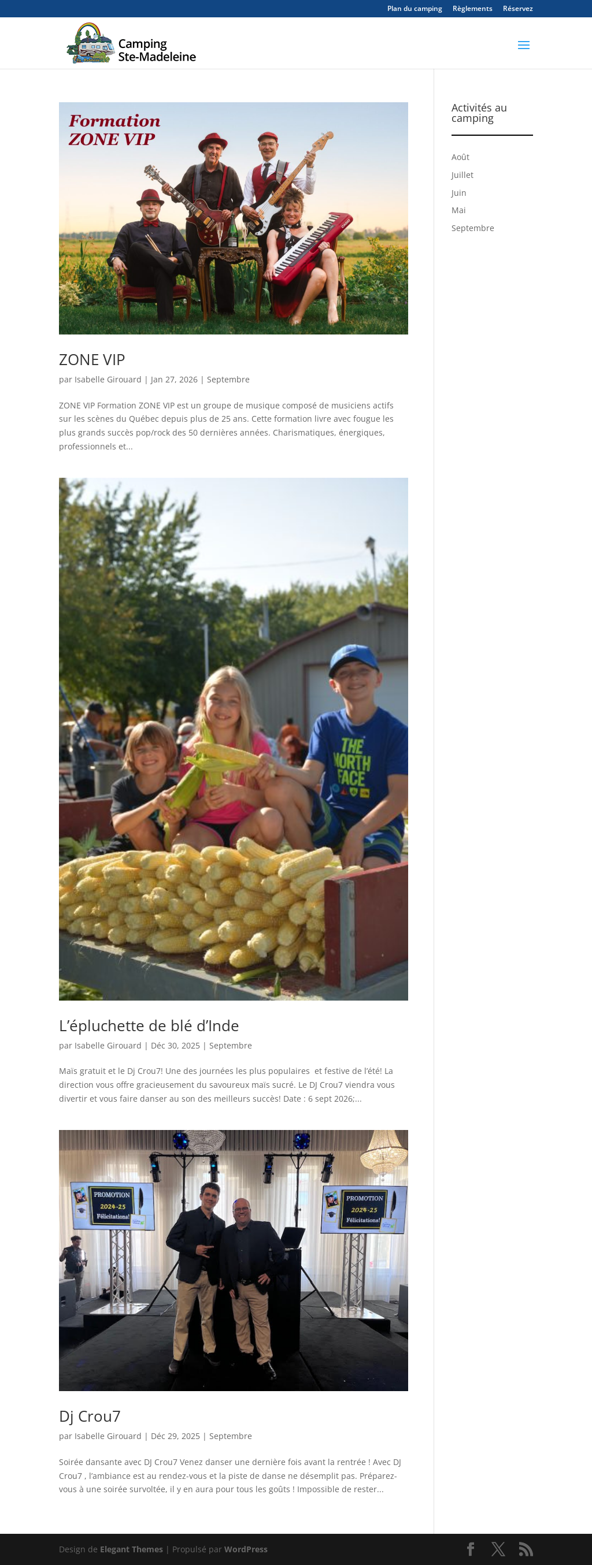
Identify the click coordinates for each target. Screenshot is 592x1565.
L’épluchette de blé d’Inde (149, 1025)
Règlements (473, 9)
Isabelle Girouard (108, 379)
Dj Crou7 (90, 1416)
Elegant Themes (131, 1549)
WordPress (246, 1549)
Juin (459, 192)
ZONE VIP (92, 359)
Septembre (228, 379)
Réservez (518, 9)
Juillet (462, 174)
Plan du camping (414, 9)
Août (460, 156)
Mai (459, 210)
